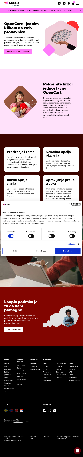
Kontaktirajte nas (13, 329)
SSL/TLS (72, 369)
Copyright (7, 383)
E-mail (45, 369)
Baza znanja (21, 365)
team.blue (17, 440)
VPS (70, 372)
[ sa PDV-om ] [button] (18, 422)
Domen (45, 366)
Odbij (15, 251)
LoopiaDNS (47, 380)
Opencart (59, 377)
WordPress (73, 377)
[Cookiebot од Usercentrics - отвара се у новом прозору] (71, 204)
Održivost (7, 369)
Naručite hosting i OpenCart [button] (18, 51)
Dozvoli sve (67, 251)
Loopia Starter (61, 375)
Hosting (71, 375)
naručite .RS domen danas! (61, 10)
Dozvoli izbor (41, 251)
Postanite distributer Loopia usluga (35, 366)
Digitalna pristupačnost (9, 387)
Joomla (45, 377)
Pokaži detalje (70, 244)
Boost (45, 364)
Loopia (6, 364)
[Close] (80, 11)
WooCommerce (74, 380)
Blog (5, 366)
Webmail (20, 385)
